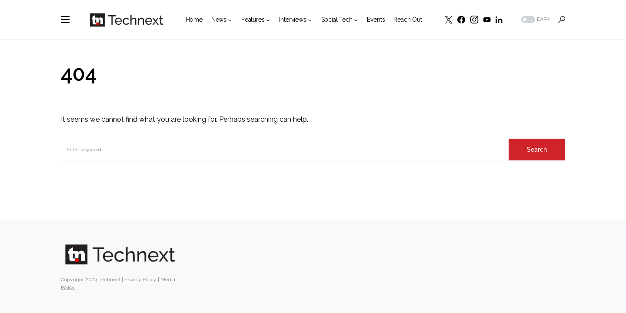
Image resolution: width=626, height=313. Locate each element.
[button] (65, 19)
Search (537, 149)
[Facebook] (461, 19)
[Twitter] (449, 19)
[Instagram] (474, 19)
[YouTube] (487, 19)
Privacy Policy (140, 279)
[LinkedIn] (499, 19)
